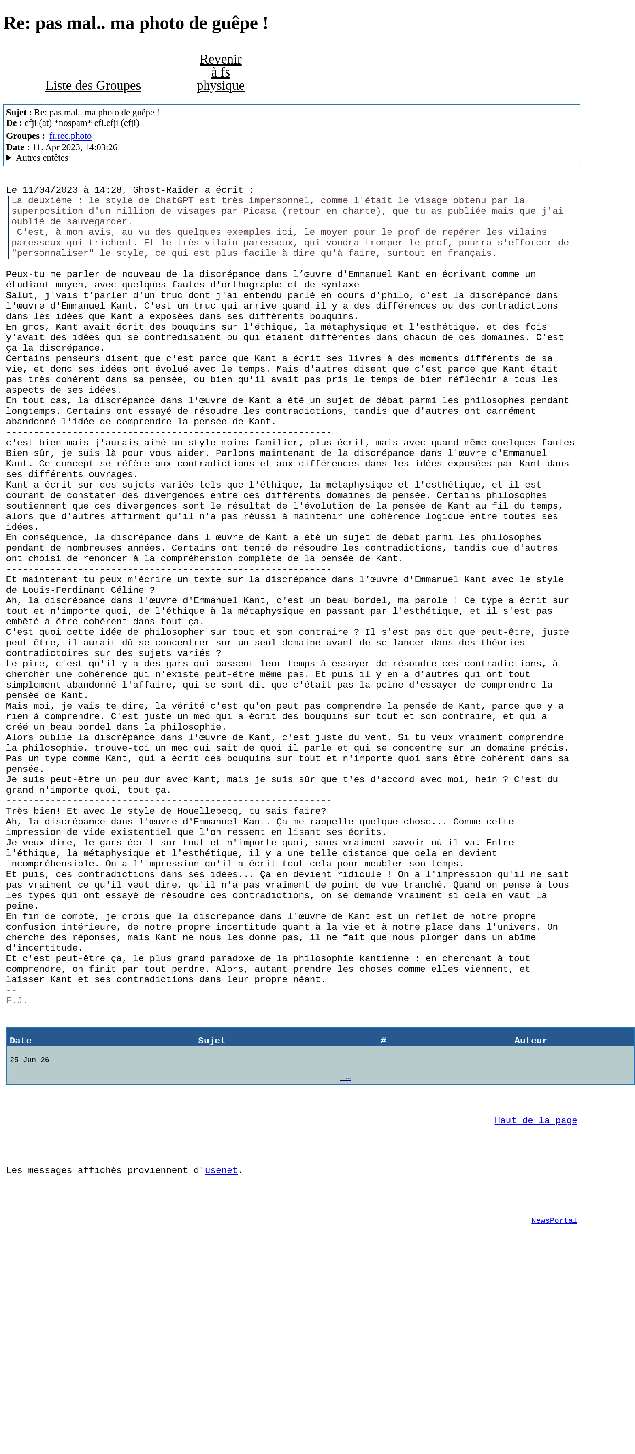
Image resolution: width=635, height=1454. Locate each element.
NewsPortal (554, 1404)
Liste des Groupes (93, 85)
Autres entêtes (42, 158)
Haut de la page (536, 1292)
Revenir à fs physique (221, 72)
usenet (221, 1347)
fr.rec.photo (70, 136)
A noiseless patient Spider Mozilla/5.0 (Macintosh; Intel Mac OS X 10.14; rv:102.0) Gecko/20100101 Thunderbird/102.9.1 (291, 158)
